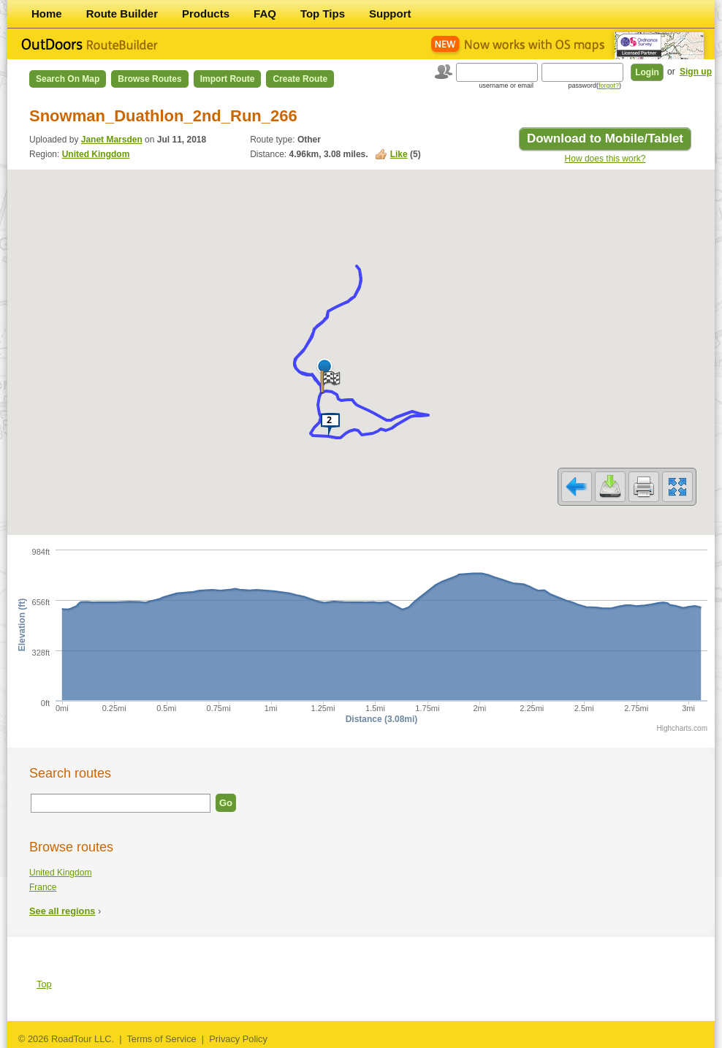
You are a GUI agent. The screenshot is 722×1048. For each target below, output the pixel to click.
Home (46, 13)
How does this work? (605, 158)
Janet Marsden (111, 139)
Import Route (227, 79)
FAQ (265, 13)
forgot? (608, 85)
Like (399, 154)
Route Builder (122, 13)
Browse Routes (149, 79)
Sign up (696, 72)
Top (44, 984)
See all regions (62, 910)
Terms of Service (161, 1038)
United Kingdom (96, 154)
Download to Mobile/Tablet (605, 138)
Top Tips (322, 13)
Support (390, 13)
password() (594, 85)
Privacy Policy (238, 1038)
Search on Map (67, 79)
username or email (506, 85)
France (42, 887)
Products (205, 13)
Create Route (300, 79)
